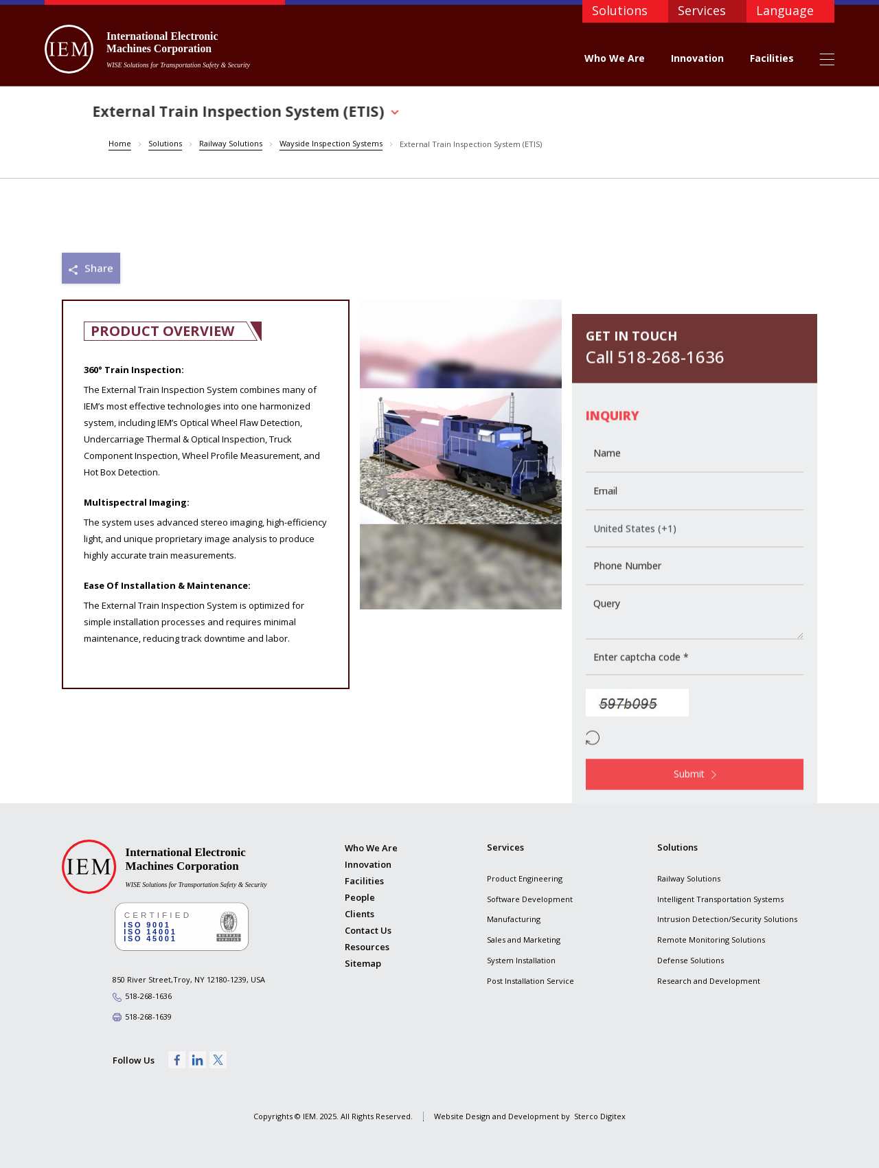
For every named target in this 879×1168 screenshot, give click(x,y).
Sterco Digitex (600, 1116)
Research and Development (708, 981)
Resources (367, 947)
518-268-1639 (148, 1016)
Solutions (620, 10)
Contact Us (368, 930)
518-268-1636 (148, 996)
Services (702, 10)
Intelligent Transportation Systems (720, 899)
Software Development (530, 899)
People (360, 897)
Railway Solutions (688, 878)
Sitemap (363, 964)
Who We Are (614, 58)
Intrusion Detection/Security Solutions (727, 919)
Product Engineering (524, 878)
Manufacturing (513, 919)
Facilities (772, 58)
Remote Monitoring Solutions (711, 939)
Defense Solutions (690, 960)
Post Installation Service (530, 981)
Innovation (697, 58)
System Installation (521, 960)
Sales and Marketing (523, 939)
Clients (359, 914)
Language (785, 10)
